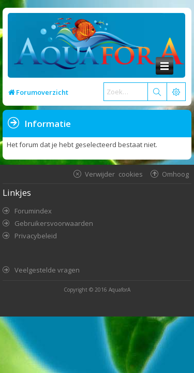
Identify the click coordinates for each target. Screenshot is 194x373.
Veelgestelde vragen (47, 270)
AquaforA (119, 289)
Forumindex (33, 211)
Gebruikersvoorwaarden (53, 223)
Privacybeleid (35, 235)
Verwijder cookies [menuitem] (114, 173)
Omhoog (175, 173)
